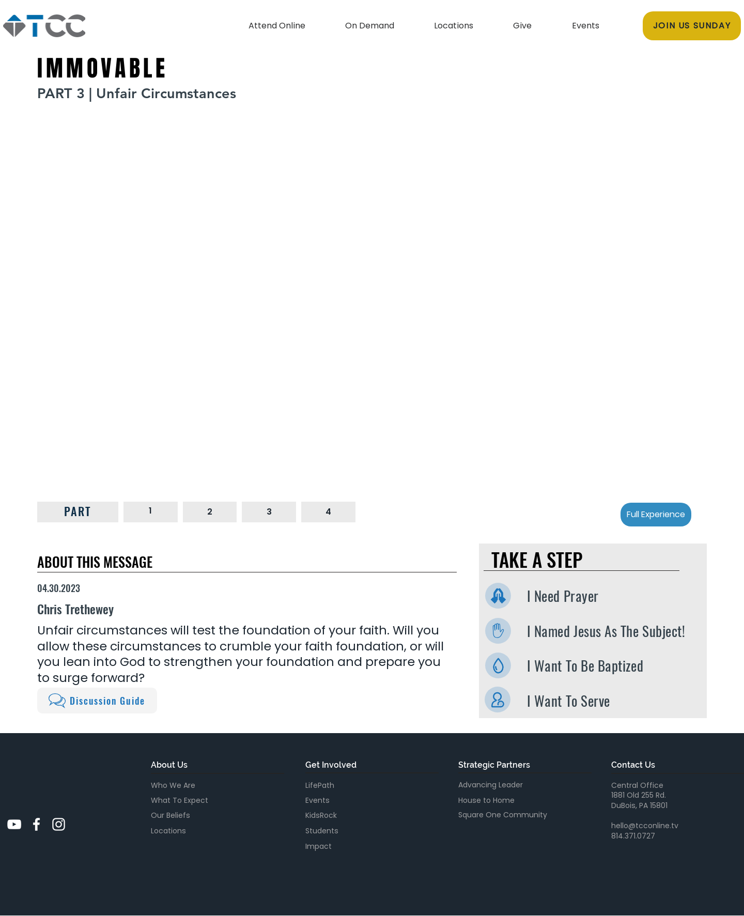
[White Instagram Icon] (58, 824)
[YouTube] (14, 824)
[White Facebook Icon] (36, 824)
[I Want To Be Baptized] (498, 665)
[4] (328, 512)
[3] (269, 512)
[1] (150, 511)
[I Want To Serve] (497, 699)
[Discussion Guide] (97, 700)
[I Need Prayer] (498, 596)
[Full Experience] (656, 514)
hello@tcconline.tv (644, 825)
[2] (210, 512)
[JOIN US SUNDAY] (692, 25)
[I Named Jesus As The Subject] (498, 631)
